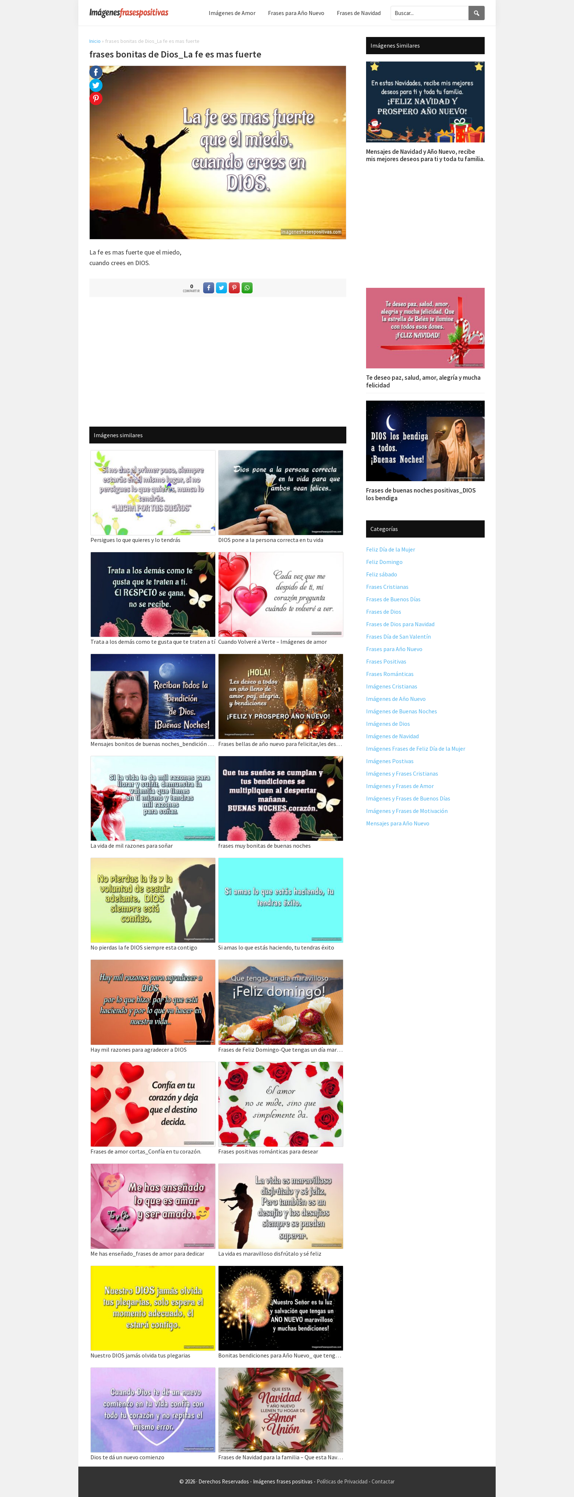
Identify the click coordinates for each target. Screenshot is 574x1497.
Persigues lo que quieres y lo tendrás (135, 539)
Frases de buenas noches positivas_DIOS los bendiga (421, 494)
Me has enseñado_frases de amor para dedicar (147, 1253)
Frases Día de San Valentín (398, 636)
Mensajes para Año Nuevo (397, 823)
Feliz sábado (381, 574)
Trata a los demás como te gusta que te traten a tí (152, 641)
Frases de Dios (383, 611)
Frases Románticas (390, 673)
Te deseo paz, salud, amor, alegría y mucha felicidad (423, 381)
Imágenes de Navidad (392, 736)
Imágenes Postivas (390, 761)
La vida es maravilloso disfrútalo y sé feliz (269, 1253)
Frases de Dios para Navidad (400, 624)
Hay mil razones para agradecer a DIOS (138, 1049)
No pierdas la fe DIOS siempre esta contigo (143, 947)
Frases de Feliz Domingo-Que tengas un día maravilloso (280, 1049)
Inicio (95, 41)
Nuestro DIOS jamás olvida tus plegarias (140, 1355)
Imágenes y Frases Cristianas (402, 773)
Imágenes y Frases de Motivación (407, 810)
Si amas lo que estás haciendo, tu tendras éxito (276, 947)
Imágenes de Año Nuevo (396, 698)
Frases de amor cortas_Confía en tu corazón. (145, 1151)
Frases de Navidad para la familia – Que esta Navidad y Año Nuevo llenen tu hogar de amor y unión (280, 1457)
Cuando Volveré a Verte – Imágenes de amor (272, 641)
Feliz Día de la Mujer (390, 549)
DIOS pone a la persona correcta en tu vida (270, 539)
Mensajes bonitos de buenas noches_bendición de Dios (153, 743)
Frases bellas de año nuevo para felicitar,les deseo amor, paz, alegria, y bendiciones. (280, 743)
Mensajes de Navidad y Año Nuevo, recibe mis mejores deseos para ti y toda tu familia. (425, 155)
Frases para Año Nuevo (394, 649)
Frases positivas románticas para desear (268, 1151)
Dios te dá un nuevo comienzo (127, 1457)
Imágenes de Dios (388, 723)
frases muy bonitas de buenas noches (264, 845)
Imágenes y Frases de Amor (400, 786)
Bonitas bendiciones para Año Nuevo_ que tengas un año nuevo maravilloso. (280, 1355)
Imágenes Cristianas (391, 686)
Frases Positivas (386, 661)
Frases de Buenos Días (393, 599)
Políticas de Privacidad (342, 1481)
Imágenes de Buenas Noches (401, 711)
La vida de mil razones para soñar (131, 845)
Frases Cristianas (387, 586)
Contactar (383, 1481)
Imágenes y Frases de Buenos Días (408, 798)
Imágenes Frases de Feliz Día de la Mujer (415, 748)
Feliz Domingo (384, 561)
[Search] (477, 13)
